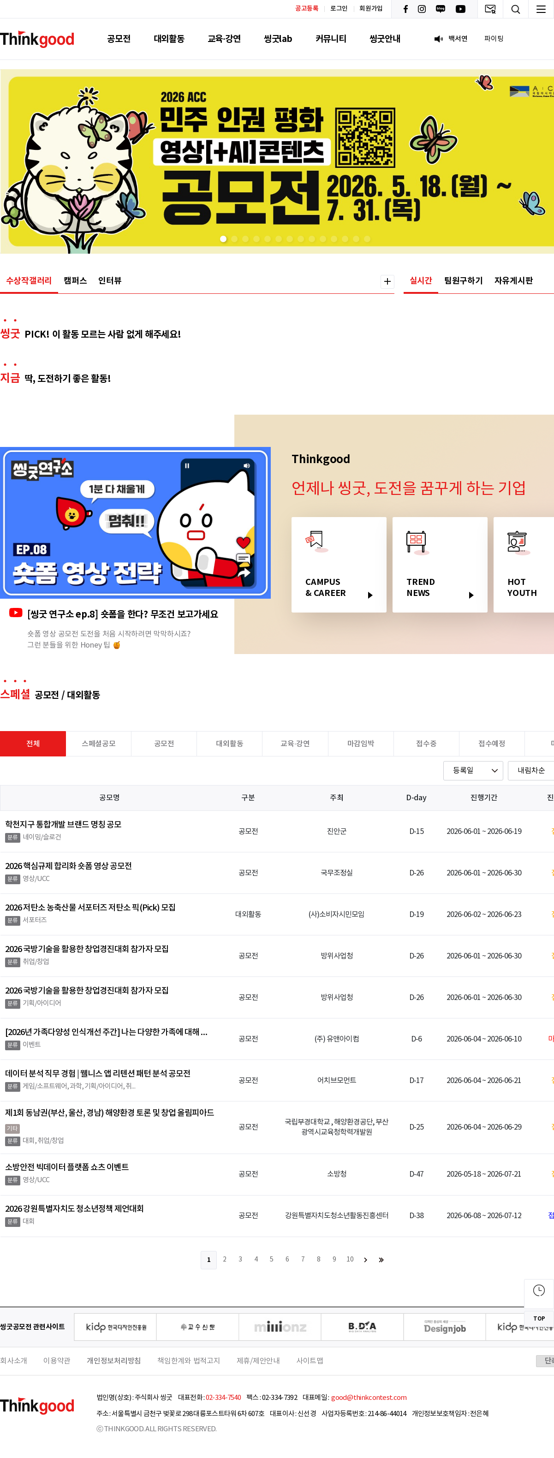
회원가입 (371, 8)
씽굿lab (278, 39)
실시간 (421, 281)
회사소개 (13, 1361)
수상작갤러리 (29, 281)
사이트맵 (309, 1361)
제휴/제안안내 (258, 1361)
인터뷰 (109, 281)
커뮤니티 (331, 39)
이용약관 (57, 1361)
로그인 (339, 8)
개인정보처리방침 (114, 1361)
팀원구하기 (463, 281)
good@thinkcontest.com (368, 1398)
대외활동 (169, 39)
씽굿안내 (384, 39)
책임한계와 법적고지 (188, 1361)
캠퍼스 (75, 281)
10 (350, 1259)
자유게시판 (513, 281)
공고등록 (307, 8)
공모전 (118, 39)
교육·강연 (224, 39)
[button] (223, 239)
